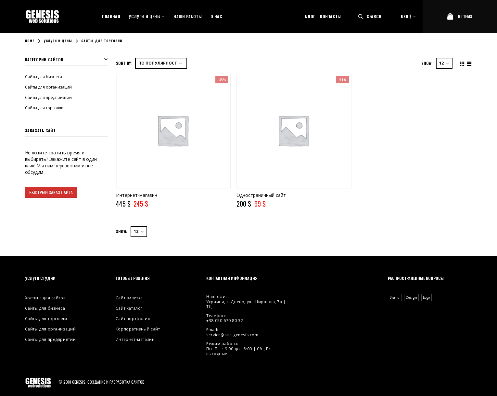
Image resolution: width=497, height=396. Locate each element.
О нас (216, 16)
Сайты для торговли (44, 108)
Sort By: (124, 63)
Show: (427, 63)
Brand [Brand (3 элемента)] (394, 297)
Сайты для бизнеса (43, 76)
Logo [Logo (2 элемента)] (426, 297)
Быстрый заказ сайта (51, 192)
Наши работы (187, 16)
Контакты (330, 16)
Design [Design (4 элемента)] (411, 297)
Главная (111, 16)
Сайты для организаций (48, 87)
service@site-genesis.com (232, 335)
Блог (310, 16)
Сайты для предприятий (48, 97)
